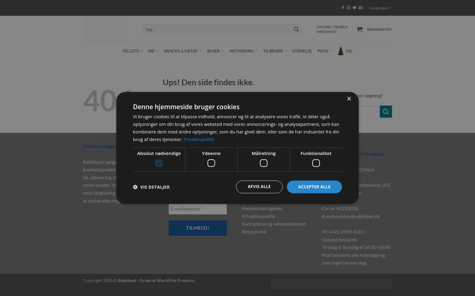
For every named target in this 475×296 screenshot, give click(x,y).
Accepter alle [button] (314, 187)
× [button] (349, 98)
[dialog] (237, 148)
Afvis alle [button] (257, 187)
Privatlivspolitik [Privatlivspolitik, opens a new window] (199, 139)
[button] (151, 186)
